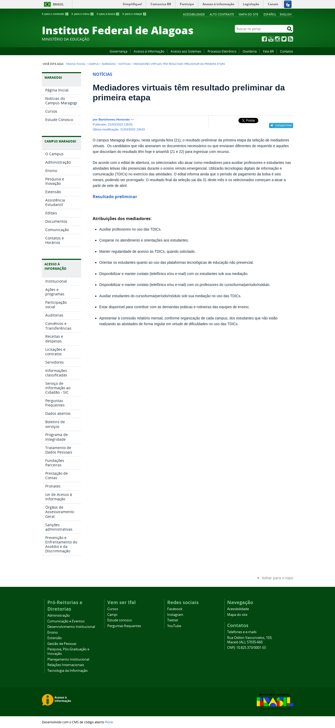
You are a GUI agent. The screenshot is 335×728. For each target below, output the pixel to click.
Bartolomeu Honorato (114, 119)
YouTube (270, 39)
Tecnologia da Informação (67, 670)
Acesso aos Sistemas (186, 51)
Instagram (277, 39)
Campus (93, 64)
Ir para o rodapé (134, 13)
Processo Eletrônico (222, 51)
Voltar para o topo (277, 577)
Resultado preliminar (115, 196)
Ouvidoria (250, 51)
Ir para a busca (108, 13)
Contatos (286, 51)
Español (270, 14)
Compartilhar (283, 125)
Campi (112, 614)
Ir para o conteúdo (55, 13)
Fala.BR (268, 51)
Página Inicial (75, 64)
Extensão (54, 638)
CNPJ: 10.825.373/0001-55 (246, 647)
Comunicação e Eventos (66, 621)
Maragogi (108, 64)
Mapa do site (248, 14)
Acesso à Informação (149, 51)
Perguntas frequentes (124, 626)
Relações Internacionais (65, 665)
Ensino (52, 632)
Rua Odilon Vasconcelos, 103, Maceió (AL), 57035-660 (249, 639)
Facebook (264, 39)
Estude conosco (119, 620)
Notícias (124, 64)
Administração (58, 615)
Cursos (112, 609)
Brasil (58, 4)
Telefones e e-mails (241, 632)
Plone (109, 722)
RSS (290, 39)
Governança (118, 51)
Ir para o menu (82, 13)
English (286, 14)
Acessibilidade (194, 14)
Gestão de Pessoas (61, 643)
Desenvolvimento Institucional (71, 626)
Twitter (284, 39)
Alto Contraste (222, 14)
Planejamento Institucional (68, 659)
